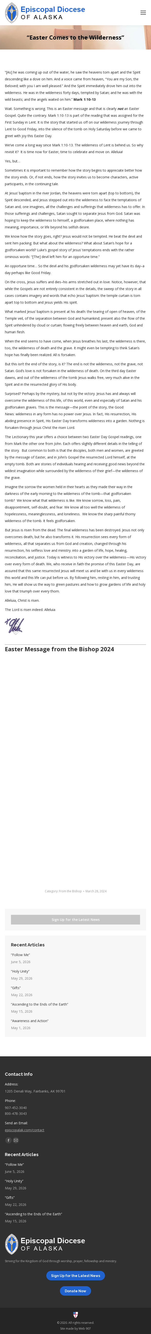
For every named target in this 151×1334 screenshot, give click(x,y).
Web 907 (85, 1328)
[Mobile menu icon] (143, 13)
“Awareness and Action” (29, 1020)
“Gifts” (16, 987)
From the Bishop (70, 891)
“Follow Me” (20, 954)
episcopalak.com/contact (24, 1130)
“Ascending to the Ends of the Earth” (39, 1004)
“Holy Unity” (20, 971)
